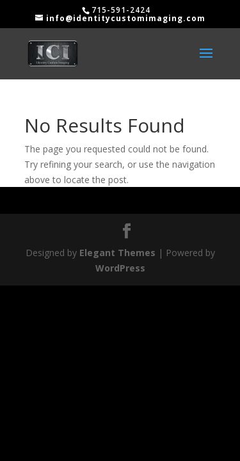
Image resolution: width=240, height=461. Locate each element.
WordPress (120, 268)
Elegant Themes (117, 253)
